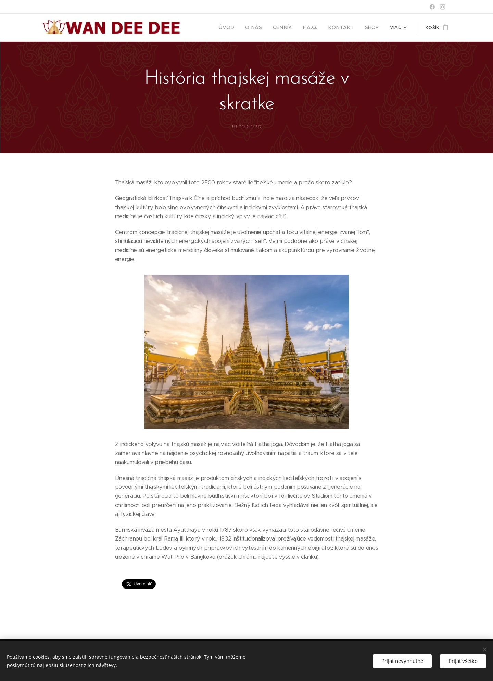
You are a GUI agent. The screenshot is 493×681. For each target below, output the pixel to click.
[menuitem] (238, 27)
